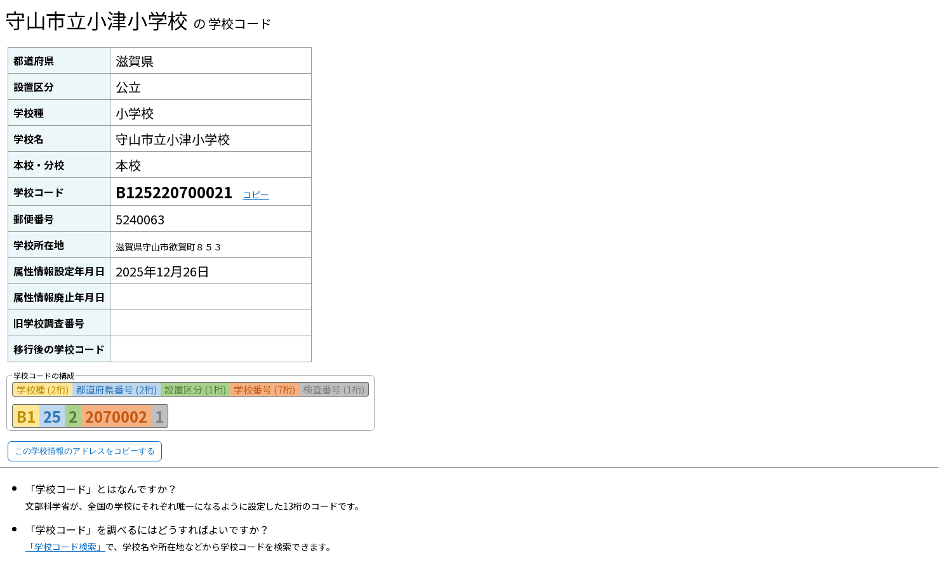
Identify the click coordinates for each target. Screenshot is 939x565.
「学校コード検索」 (65, 546)
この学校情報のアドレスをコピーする (85, 451)
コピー (256, 194)
